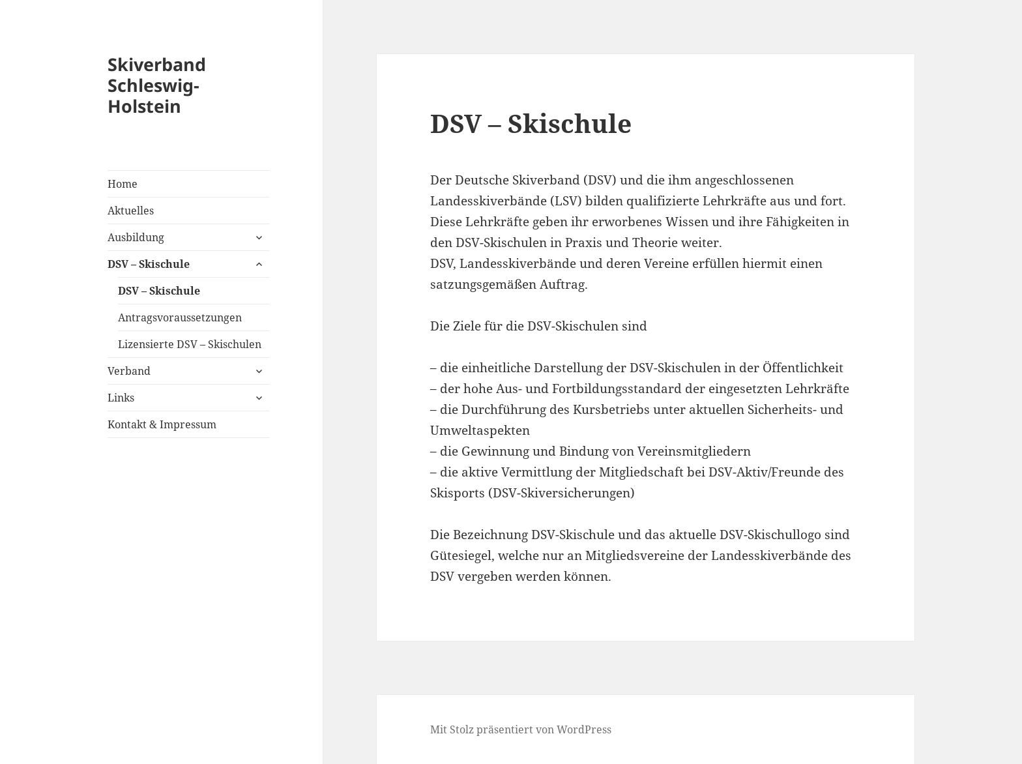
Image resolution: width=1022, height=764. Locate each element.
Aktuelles (131, 210)
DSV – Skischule (149, 264)
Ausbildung (136, 237)
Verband (129, 371)
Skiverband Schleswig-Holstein (157, 85)
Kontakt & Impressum (162, 424)
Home (123, 184)
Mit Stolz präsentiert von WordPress (520, 729)
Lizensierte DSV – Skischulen (189, 344)
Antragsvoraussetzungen (180, 317)
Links (121, 397)
